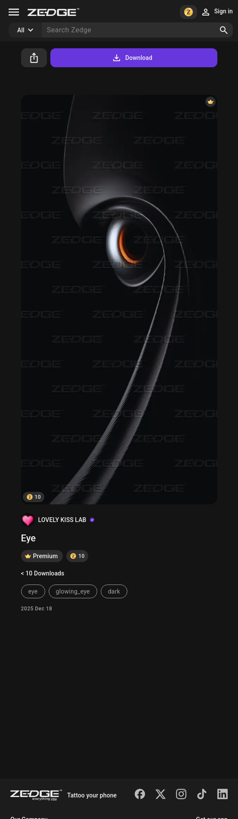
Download (131, 58)
